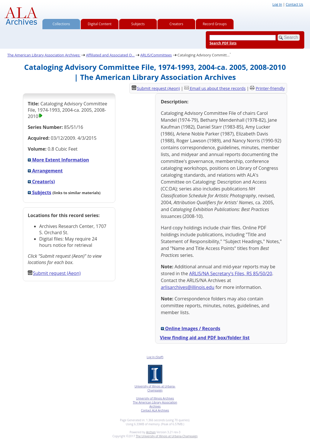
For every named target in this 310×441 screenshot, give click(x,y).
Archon (150, 432)
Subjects (138, 23)
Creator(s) (41, 181)
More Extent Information (58, 160)
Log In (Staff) (155, 357)
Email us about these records (218, 88)
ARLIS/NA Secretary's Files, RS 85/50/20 (230, 273)
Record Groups (215, 23)
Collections (61, 23)
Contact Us (294, 4)
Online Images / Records (190, 328)
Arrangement (45, 171)
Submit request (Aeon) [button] (54, 273)
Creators (176, 23)
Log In (277, 4)
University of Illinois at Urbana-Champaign (155, 388)
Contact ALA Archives (155, 410)
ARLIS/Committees (156, 55)
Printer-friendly (270, 88)
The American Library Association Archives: (43, 55)
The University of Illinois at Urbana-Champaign (167, 436)
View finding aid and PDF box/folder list (205, 337)
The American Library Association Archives (155, 404)
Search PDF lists (223, 43)
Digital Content (99, 23)
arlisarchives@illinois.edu (187, 287)
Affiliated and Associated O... (110, 55)
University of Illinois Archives (155, 398)
